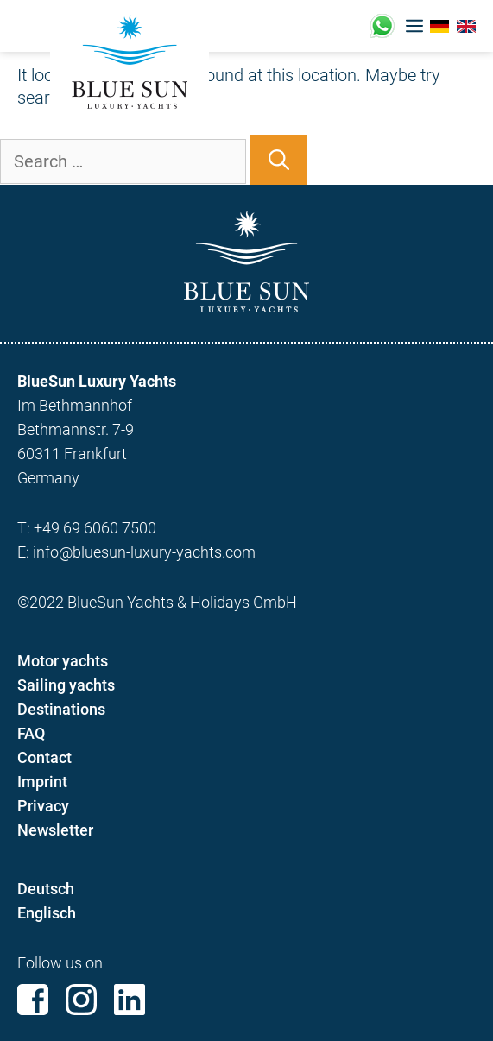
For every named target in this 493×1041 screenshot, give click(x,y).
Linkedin (129, 999)
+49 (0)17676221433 (382, 26)
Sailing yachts (66, 685)
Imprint (42, 782)
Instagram (81, 999)
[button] (414, 25)
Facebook (32, 999)
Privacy (43, 806)
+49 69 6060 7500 (95, 528)
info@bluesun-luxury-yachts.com (144, 552)
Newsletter (55, 830)
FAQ (31, 733)
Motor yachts (62, 661)
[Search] (278, 160)
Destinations (61, 709)
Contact (44, 757)
